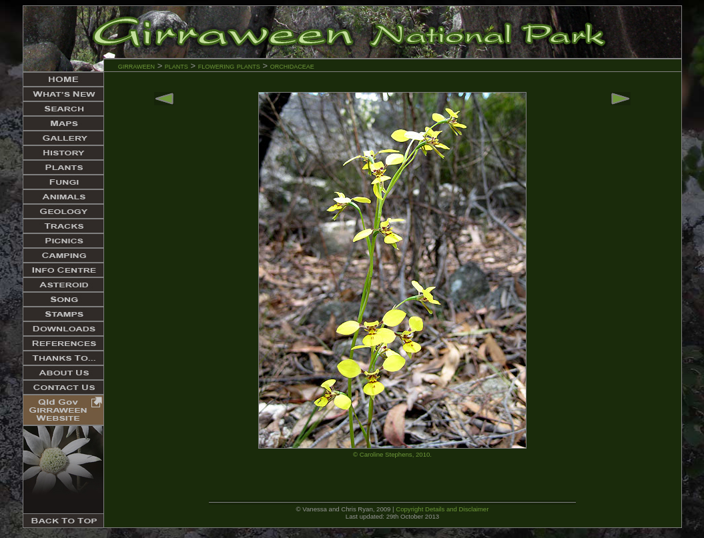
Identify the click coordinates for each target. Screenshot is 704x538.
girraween (136, 66)
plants (176, 66)
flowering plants (230, 66)
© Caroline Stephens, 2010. (392, 454)
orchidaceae (292, 66)
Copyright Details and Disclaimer (442, 509)
